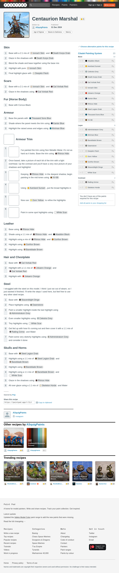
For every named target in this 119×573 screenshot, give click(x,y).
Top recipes (8, 537)
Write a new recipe (11, 533)
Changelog (65, 537)
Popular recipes (10, 540)
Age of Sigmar (39, 32)
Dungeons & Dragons (41, 540)
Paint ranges (66, 550)
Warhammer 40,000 (40, 553)
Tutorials (7, 547)
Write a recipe (109, 5)
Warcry (68, 32)
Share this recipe (11, 399)
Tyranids (35, 550)
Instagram (18, 416)
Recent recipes (10, 543)
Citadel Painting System (90, 53)
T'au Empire (37, 547)
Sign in (99, 5)
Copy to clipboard (44, 402)
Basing (35, 533)
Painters (73, 5)
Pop (13, 395)
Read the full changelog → (15, 521)
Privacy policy (17, 563)
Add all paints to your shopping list (93, 203)
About (63, 533)
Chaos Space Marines (41, 537)
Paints (65, 5)
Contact (64, 543)
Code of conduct (67, 540)
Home (6, 563)
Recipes (56, 5)
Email (91, 540)
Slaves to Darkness (55, 32)
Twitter (91, 533)
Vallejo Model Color (22, 517)
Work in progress (11, 553)
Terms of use (32, 563)
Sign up (91, 5)
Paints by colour (67, 553)
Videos (6, 550)
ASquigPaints (19, 413)
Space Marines (38, 543)
